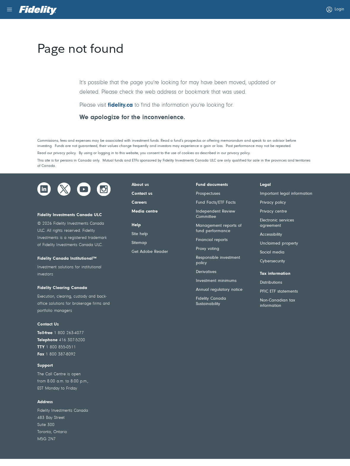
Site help (140, 234)
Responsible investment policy (218, 260)
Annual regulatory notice (219, 290)
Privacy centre (273, 211)
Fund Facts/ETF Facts (216, 202)
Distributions (271, 282)
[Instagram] (104, 189)
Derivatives (206, 272)
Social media (272, 252)
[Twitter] (64, 189)
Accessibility (271, 234)
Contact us (142, 193)
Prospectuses (208, 193)
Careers (139, 202)
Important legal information (286, 193)
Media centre (145, 211)
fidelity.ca (120, 105)
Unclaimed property (279, 243)
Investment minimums (216, 281)
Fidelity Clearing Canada (62, 288)
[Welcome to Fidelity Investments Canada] (38, 10)
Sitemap (139, 243)
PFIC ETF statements (279, 291)
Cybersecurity (272, 261)
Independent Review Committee (215, 214)
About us (140, 185)
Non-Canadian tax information (277, 303)
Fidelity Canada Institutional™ (67, 258)
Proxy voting (207, 249)
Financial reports (212, 240)
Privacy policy (273, 202)
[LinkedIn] (44, 189)
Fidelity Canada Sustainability (211, 301)
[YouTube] (84, 189)
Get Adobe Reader (150, 252)
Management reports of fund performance (219, 228)
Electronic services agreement (277, 223)
